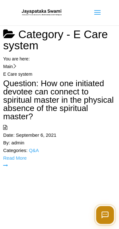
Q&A (34, 150)
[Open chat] (105, 215)
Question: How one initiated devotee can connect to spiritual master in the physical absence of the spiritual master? (58, 100)
